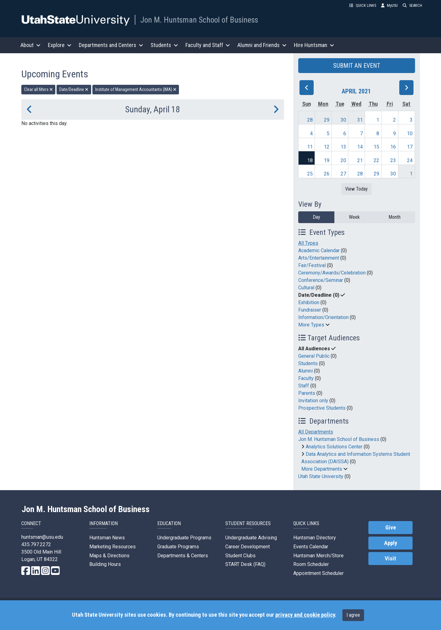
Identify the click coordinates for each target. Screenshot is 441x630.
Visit (390, 558)
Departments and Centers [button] (111, 45)
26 (326, 174)
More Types (311, 325)
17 (410, 147)
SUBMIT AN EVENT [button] (356, 65)
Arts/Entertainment (318, 258)
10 (410, 133)
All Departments (315, 432)
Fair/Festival (312, 265)
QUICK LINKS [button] (362, 5)
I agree (353, 615)
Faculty (306, 378)
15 (376, 147)
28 (310, 120)
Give (390, 527)
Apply (390, 543)
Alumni (305, 371)
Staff (303, 386)
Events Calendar (310, 547)
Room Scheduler (311, 564)
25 (310, 174)
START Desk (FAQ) (245, 564)
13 (343, 147)
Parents (306, 393)
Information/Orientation (323, 317)
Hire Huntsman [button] (314, 45)
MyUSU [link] (389, 5)
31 (360, 120)
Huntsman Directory (314, 538)
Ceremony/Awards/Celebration (332, 273)
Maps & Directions (109, 556)
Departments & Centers (182, 556)
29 (326, 120)
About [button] (30, 45)
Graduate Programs (178, 547)
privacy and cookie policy (305, 614)
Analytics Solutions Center (334, 447)
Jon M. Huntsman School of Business (199, 19)
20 (343, 160)
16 (393, 147)
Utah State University (320, 476)
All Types (308, 243)
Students (308, 363)
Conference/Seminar (320, 280)
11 (310, 147)
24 (410, 160)
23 (393, 160)
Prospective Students (322, 408)
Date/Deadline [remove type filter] (73, 89)
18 (310, 160)
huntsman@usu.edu (42, 537)
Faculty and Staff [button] (207, 45)
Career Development (247, 547)
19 (326, 160)
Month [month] (394, 217)
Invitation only (313, 400)
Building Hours (105, 564)
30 (343, 120)
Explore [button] (59, 45)
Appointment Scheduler (318, 573)
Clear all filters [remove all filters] (38, 89)
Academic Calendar (319, 250)
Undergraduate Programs (184, 538)
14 (360, 147)
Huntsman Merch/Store (318, 556)
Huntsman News (107, 538)
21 (360, 160)
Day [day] (316, 217)
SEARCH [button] (412, 5)
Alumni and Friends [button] (261, 45)
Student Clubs (240, 556)
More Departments (321, 469)
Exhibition (308, 302)
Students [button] (164, 45)
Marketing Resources (112, 547)
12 (326, 147)
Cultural (306, 288)
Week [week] (354, 217)
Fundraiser (309, 310)
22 (376, 160)
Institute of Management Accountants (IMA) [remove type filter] (135, 89)
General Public (313, 356)
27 (343, 174)
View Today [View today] (356, 189)
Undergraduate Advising (251, 538)
